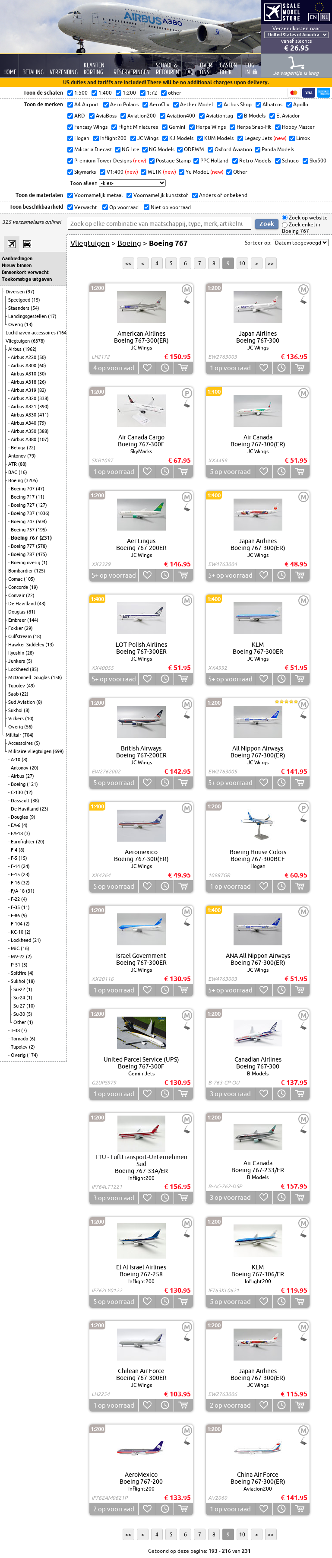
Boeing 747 (23, 521)
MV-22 (18, 956)
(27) (29, 776)
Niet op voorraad (170, 207)
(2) (27, 923)
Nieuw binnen (17, 265)
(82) (42, 390)
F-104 (17, 923)
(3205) (31, 480)
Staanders (19, 308)
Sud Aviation (22, 702)
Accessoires (21, 743)
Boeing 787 (23, 554)
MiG (16, 948)
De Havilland (22, 603)
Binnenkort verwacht (25, 272)
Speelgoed (20, 299)
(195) (41, 529)
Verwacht (85, 207)
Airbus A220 (24, 357)
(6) (32, 1038)
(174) (32, 1055)
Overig (16, 324)
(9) (32, 817)
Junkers (17, 661)
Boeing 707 (23, 488)
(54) (35, 308)
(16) (23, 472)
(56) (28, 726)
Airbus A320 (24, 398)
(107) (43, 439)
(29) (28, 628)
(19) (33, 587)
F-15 (16, 874)
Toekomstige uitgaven (27, 279)
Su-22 (19, 989)
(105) (29, 579)
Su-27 (19, 1005)
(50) (42, 357)
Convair (17, 595)
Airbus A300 (24, 365)
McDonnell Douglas (29, 677)
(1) (44, 562)
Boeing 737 (23, 513)
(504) (41, 521)
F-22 (16, 899)
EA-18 (17, 833)
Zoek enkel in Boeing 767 (301, 228)
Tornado (20, 1038)
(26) (42, 382)
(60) (42, 365)
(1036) (43, 513)
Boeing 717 (23, 496)
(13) (28, 324)
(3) (27, 833)
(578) (41, 546)
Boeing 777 (23, 546)
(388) (43, 431)
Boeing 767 (25, 538)
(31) (30, 890)
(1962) (30, 349)
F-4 (15, 849)
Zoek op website (308, 217)
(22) (31, 447)
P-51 (16, 964)
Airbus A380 (24, 439)
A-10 (16, 759)
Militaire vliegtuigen (30, 751)
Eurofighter (23, 841)
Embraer (17, 620)
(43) (41, 603)
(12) (28, 792)
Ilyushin (16, 652)
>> (270, 263)
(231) (45, 538)
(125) (39, 570)
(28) (29, 652)
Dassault (21, 800)
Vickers (16, 718)
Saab (14, 693)
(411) (43, 414)
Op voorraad (123, 207)
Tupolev (17, 685)
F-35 (16, 907)
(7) (24, 1030)
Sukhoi (16, 710)
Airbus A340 (24, 423)
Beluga (19, 447)
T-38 (16, 1030)
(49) (30, 685)
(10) (29, 718)
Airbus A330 (24, 414)
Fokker (16, 628)
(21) (36, 940)
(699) (58, 751)
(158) (56, 677)
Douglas (17, 611)
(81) (31, 611)
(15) (36, 299)
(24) (25, 866)
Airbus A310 (24, 373)
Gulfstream (20, 636)
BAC (13, 472)
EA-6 (16, 825)
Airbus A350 (24, 431)
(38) (35, 800)
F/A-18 (18, 890)
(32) (25, 882)
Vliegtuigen (18, 340)
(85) (34, 669)
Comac (16, 579)
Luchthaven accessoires (31, 332)
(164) (62, 332)
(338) (43, 398)
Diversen (16, 291)
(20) (34, 767)
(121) (32, 784)
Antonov (17, 455)
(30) (42, 373)
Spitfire (19, 973)
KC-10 (18, 932)
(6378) (38, 340)
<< (128, 263)
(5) (29, 661)
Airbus (15, 349)
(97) (30, 291)
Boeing (16, 480)
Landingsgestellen (28, 316)
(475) (41, 554)
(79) (42, 423)
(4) (25, 825)
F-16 (16, 882)
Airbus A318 (24, 382)
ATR (13, 464)
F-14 (16, 866)
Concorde (18, 587)
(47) (40, 488)
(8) (39, 702)
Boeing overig (26, 562)
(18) (37, 636)
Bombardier (21, 570)
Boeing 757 (23, 529)
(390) (43, 406)
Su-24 (19, 997)
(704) (28, 735)
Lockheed (19, 669)
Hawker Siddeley (26, 644)
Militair (14, 735)
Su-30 (19, 1014)
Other (20, 1022)
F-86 (16, 915)
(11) (40, 496)
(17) (52, 316)
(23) (44, 808)
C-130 (17, 792)
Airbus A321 (24, 406)
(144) (32, 620)
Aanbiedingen (17, 258)
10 (242, 263)
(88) (22, 464)
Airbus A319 (24, 390)
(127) (41, 505)
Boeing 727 (23, 505)
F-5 (15, 858)
